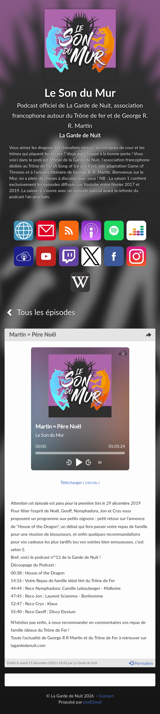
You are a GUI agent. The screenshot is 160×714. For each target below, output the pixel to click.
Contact (106, 695)
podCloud (92, 701)
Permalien (141, 663)
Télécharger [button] (80, 482)
